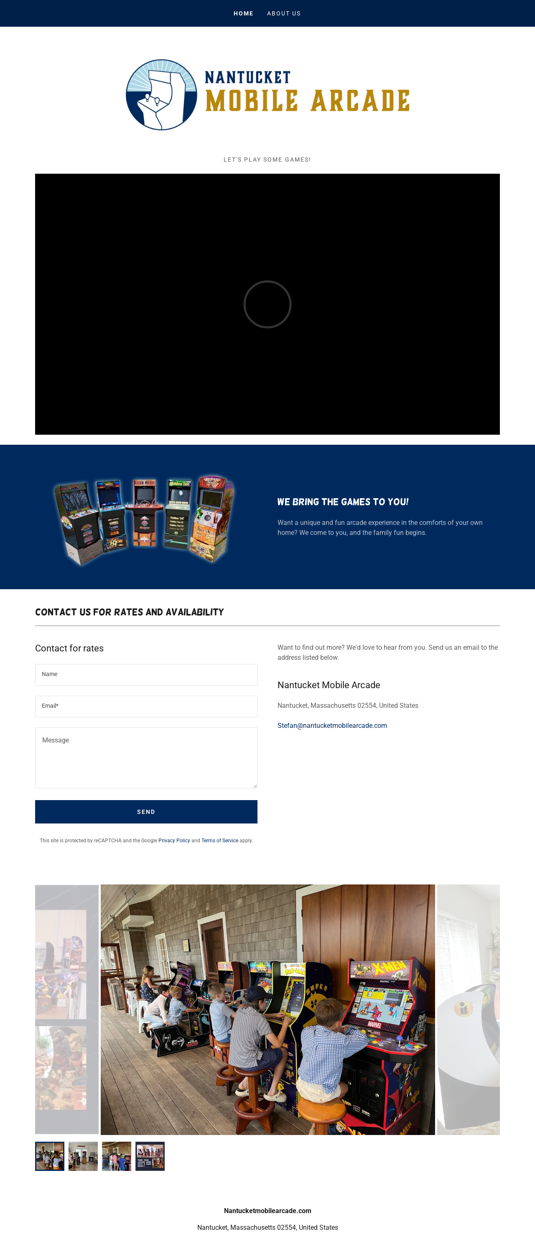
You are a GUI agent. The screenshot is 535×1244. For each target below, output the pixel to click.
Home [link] (244, 13)
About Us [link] (284, 13)
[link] (267, 94)
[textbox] (146, 675)
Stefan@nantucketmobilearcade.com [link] (332, 726)
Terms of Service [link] (219, 841)
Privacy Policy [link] (174, 841)
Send (146, 811)
